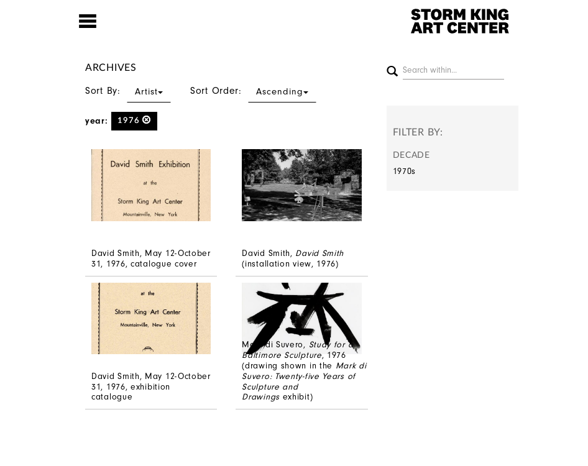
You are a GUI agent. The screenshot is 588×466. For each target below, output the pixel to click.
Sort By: (128, 90)
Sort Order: (253, 90)
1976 (134, 120)
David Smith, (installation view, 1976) (293, 258)
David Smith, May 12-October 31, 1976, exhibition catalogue (151, 387)
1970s (404, 171)
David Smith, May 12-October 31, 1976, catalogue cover (151, 258)
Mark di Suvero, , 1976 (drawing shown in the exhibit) (304, 370)
